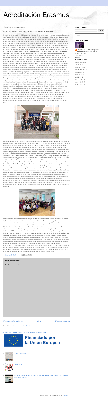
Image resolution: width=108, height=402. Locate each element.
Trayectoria (18, 364)
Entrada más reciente (13, 321)
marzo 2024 (79, 67)
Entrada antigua (62, 321)
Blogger (65, 395)
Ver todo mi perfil (80, 54)
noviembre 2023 (80, 69)
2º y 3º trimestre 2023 (21, 353)
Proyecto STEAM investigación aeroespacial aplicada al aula (88, 50)
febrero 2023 (79, 82)
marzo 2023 (79, 79)
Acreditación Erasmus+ (38, 14)
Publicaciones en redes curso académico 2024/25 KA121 (26, 332)
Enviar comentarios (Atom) (21, 326)
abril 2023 (78, 77)
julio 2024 (78, 64)
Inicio (39, 321)
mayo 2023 (78, 74)
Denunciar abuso (79, 56)
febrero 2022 (79, 84)
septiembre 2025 (80, 62)
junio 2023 (78, 72)
